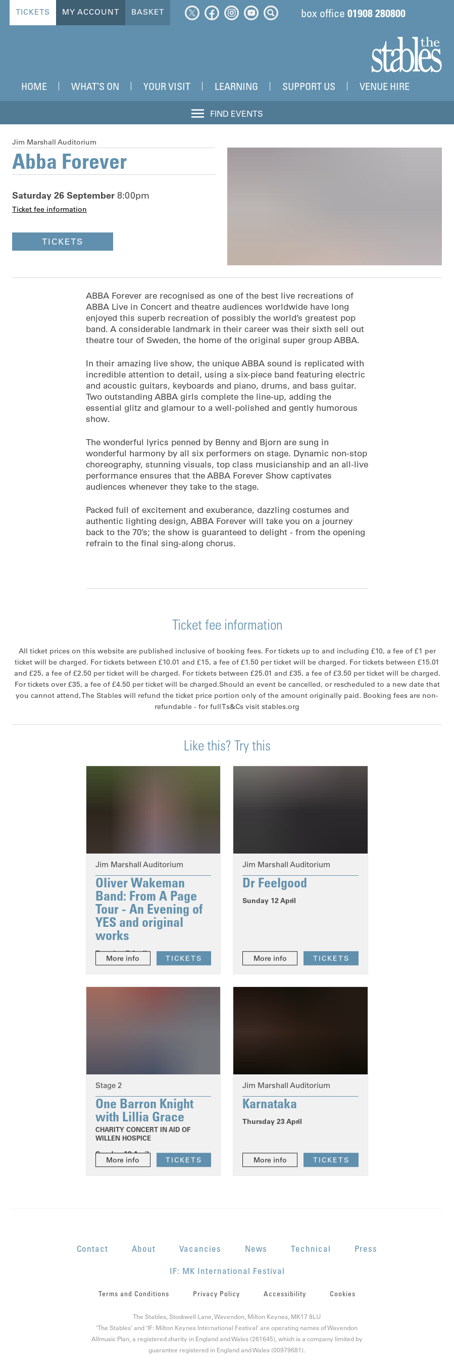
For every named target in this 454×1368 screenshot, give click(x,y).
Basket (147, 12)
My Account (90, 12)
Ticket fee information (49, 209)
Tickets (32, 12)
